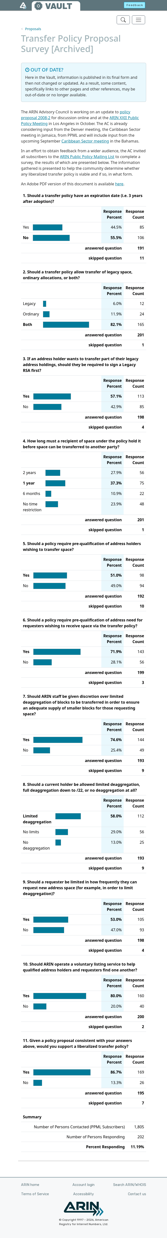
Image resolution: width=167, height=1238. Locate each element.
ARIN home (30, 1185)
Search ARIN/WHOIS (129, 1185)
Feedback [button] (135, 5)
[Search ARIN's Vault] (123, 19)
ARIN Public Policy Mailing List (87, 156)
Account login (83, 1185)
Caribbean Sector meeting (85, 141)
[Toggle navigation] (138, 19)
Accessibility (83, 1194)
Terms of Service (35, 1194)
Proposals (33, 29)
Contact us (137, 1194)
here (119, 184)
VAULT (58, 6)
